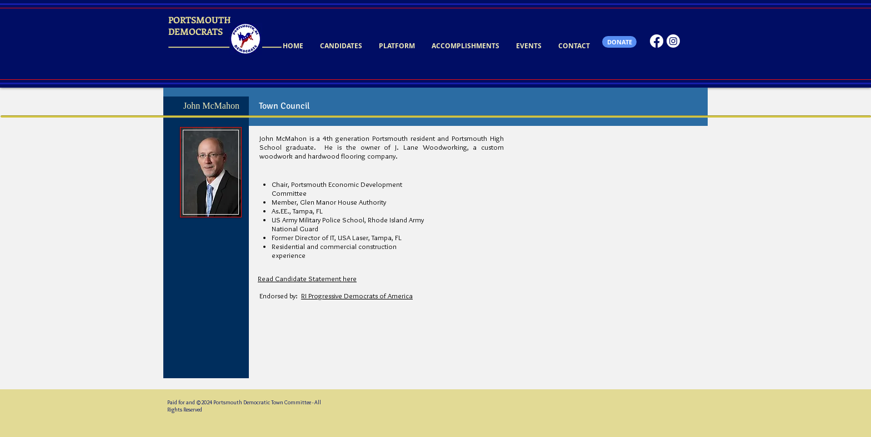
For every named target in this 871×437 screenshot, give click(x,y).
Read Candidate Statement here (307, 278)
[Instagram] (673, 41)
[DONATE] (619, 42)
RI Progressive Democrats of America (357, 295)
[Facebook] (656, 41)
